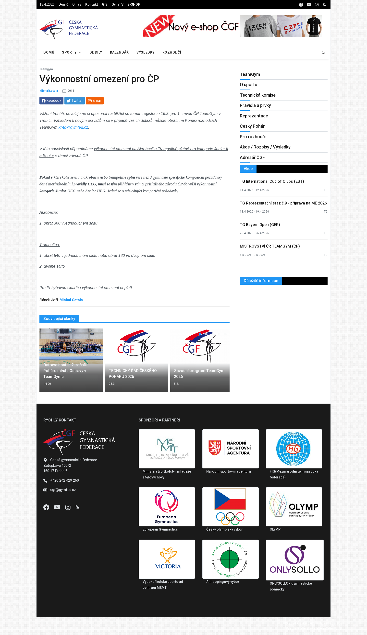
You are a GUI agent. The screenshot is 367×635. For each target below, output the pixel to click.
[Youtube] (57, 507)
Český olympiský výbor (224, 529)
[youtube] (309, 4)
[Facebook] (46, 507)
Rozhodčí (171, 52)
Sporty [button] (69, 52)
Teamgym (46, 69)
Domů (63, 4)
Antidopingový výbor (222, 582)
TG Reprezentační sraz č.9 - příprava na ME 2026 (283, 203)
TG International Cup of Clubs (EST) (272, 181)
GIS (105, 4)
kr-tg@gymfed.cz (73, 127)
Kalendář (119, 52)
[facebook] (301, 4)
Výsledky (145, 52)
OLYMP (275, 529)
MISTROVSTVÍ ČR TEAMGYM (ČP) (270, 246)
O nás (76, 4)
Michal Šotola (48, 90)
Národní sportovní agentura (228, 471)
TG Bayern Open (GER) (260, 224)
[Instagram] (68, 507)
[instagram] (317, 4)
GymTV (117, 4)
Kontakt (91, 4)
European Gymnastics (160, 529)
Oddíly (95, 52)
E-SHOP (133, 4)
